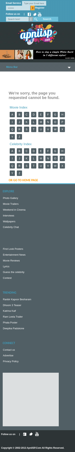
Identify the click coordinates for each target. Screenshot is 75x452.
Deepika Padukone (13, 328)
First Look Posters (13, 248)
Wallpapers (9, 221)
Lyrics (6, 266)
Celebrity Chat (11, 227)
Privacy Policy (11, 361)
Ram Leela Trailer (13, 316)
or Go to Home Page (23, 180)
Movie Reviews (11, 260)
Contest (7, 277)
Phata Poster (10, 322)
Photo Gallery (10, 198)
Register (39, 7)
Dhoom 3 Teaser (12, 305)
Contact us (9, 349)
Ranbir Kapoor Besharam (17, 299)
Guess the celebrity (13, 272)
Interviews (8, 215)
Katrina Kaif (9, 310)
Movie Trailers (11, 203)
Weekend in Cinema (14, 209)
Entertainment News (14, 254)
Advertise (8, 355)
